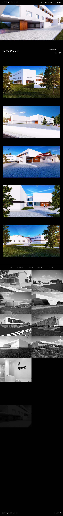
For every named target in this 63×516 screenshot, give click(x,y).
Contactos (57, 2)
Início (42, 2)
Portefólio (49, 2)
